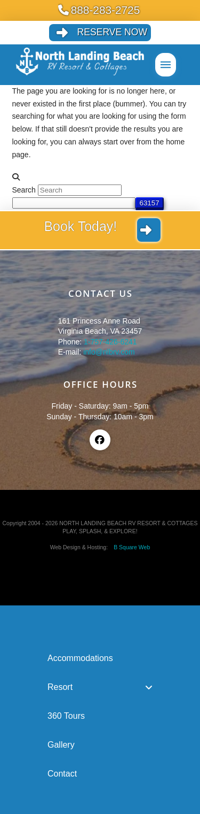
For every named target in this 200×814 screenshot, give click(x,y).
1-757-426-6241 (110, 341)
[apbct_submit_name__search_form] (149, 203)
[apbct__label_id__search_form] (73, 203)
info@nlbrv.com (108, 352)
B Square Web (129, 547)
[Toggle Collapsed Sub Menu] (100, 687)
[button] (165, 64)
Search (24, 190)
